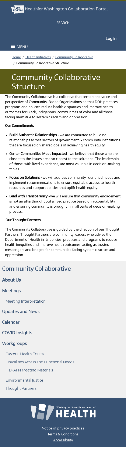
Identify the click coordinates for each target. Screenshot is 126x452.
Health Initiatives (38, 57)
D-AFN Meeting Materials (31, 369)
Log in (111, 38)
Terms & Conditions (63, 434)
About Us (11, 279)
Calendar (11, 321)
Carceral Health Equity (25, 353)
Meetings (11, 290)
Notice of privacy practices (63, 428)
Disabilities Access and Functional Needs (40, 361)
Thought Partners (21, 388)
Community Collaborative (74, 57)
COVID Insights (17, 332)
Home (16, 57)
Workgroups (14, 343)
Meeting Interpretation (26, 301)
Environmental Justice (24, 380)
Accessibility (63, 440)
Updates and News (21, 311)
